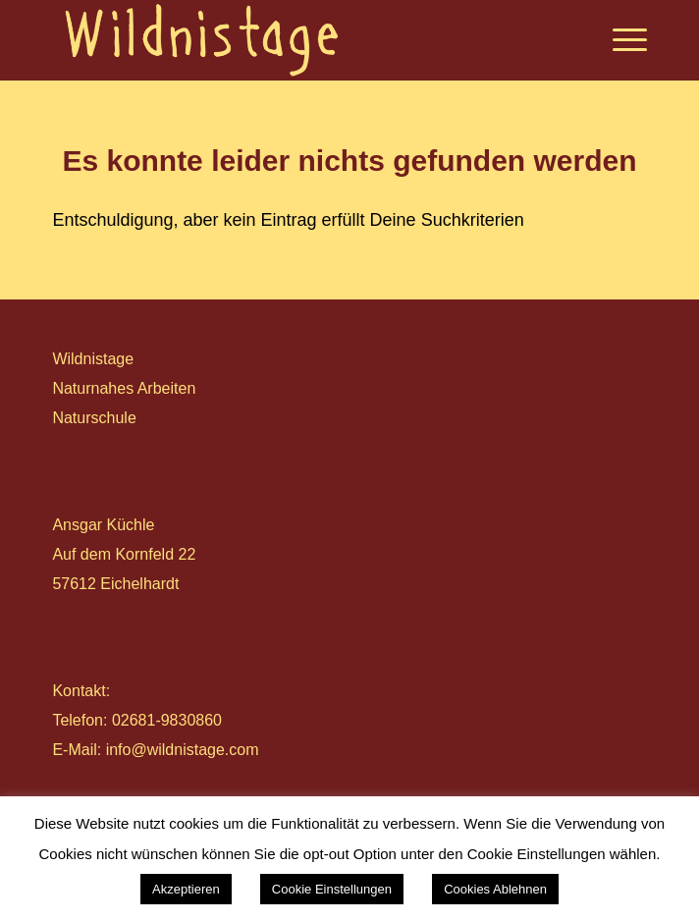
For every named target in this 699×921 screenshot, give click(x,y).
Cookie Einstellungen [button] (332, 889)
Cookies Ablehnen (495, 889)
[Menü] (620, 40)
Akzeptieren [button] (186, 889)
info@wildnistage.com (182, 749)
